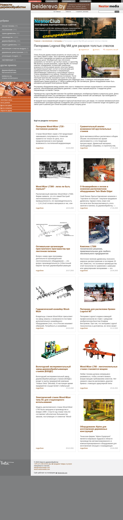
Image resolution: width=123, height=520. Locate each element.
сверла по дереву (6, 111)
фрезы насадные (6, 105)
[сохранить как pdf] (111, 49)
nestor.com (35, 1)
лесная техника (10, 26)
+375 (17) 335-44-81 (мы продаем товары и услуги (53, 464)
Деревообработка (9, 71)
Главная (37, 41)
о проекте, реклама (82, 11)
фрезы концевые (6, 108)
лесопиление (9, 30)
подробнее (40, 148)
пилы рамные (5, 103)
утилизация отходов (11, 56)
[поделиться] (84, 49)
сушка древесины (10, 33)
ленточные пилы (6, 100)
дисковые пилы (5, 97)
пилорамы (58, 41)
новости (68, 11)
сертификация (9, 60)
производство (10, 37)
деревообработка (11, 41)
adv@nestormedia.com (42, 467)
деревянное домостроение (15, 52)
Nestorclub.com (62, 473)
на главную (57, 11)
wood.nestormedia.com (42, 469)
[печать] (96, 49)
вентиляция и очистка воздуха (15, 49)
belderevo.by (10, 77)
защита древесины (11, 45)
